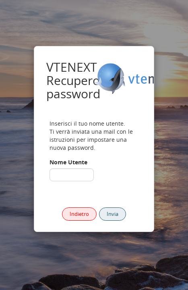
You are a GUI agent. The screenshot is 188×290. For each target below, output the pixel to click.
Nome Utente (68, 162)
